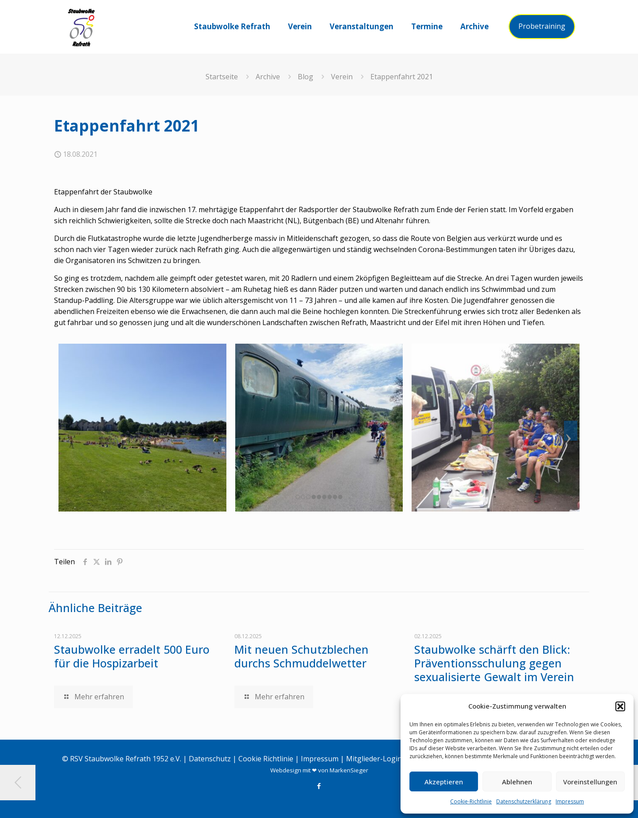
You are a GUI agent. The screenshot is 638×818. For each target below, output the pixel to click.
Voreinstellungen (590, 781)
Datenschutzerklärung (523, 801)
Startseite (222, 76)
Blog (305, 76)
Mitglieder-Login (374, 759)
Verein (342, 76)
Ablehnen (517, 781)
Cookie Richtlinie (265, 759)
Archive (268, 76)
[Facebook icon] (319, 785)
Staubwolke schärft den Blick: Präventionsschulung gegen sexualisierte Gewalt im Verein (494, 663)
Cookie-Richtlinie (471, 801)
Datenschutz (210, 759)
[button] (620, 706)
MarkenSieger (349, 770)
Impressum (570, 801)
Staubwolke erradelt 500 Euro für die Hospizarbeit (132, 656)
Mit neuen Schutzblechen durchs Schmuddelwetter (301, 656)
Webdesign (285, 770)
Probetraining (541, 26)
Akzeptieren (443, 781)
